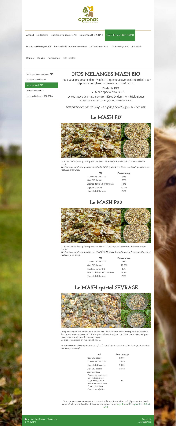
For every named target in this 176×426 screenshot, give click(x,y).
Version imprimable (35, 419)
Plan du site (52, 419)
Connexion (146, 419)
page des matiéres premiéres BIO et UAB (127, 406)
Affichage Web (144, 421)
